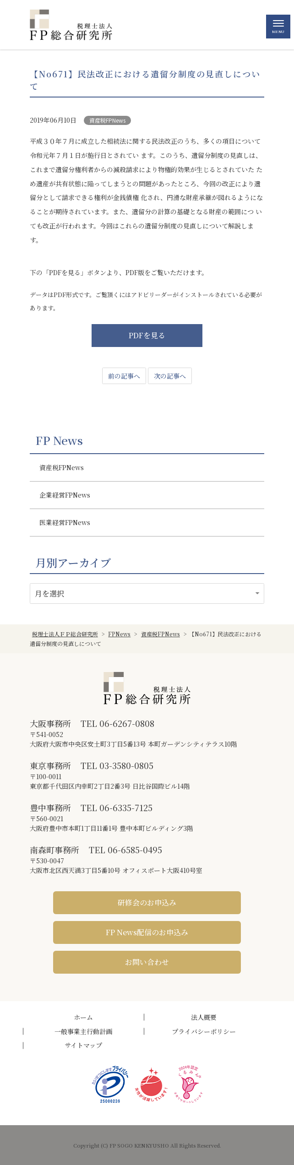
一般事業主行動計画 (83, 1031)
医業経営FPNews (64, 522)
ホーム (83, 1017)
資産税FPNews (107, 120)
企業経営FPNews (64, 494)
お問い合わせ (147, 962)
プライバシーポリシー (204, 1031)
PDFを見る (147, 335)
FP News (59, 440)
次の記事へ (170, 375)
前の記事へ (124, 375)
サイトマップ (83, 1045)
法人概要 (204, 1017)
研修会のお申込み (147, 902)
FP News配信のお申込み (147, 932)
